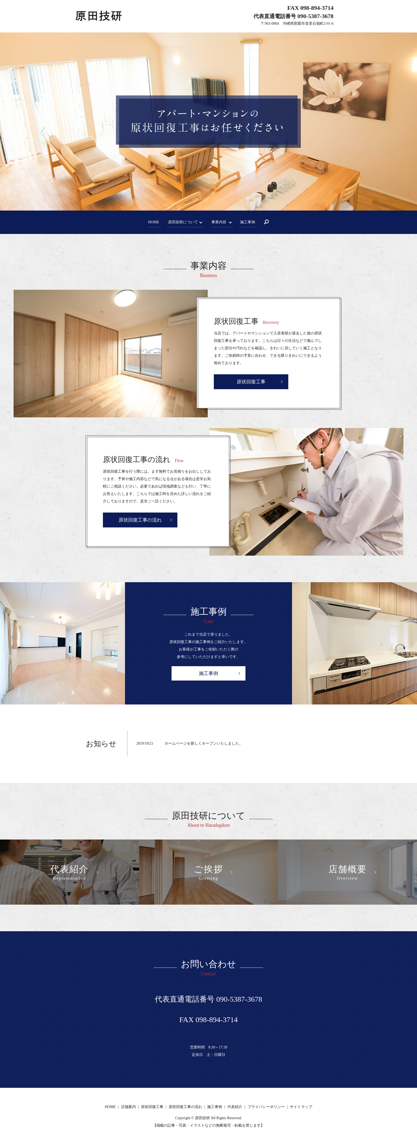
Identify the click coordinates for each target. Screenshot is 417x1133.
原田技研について (182, 222)
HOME (154, 222)
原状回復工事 (251, 381)
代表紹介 (234, 1107)
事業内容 (218, 222)
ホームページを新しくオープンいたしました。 (204, 743)
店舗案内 (128, 1107)
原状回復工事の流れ (140, 520)
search (268, 222)
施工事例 (246, 222)
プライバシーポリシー (266, 1107)
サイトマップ (301, 1107)
